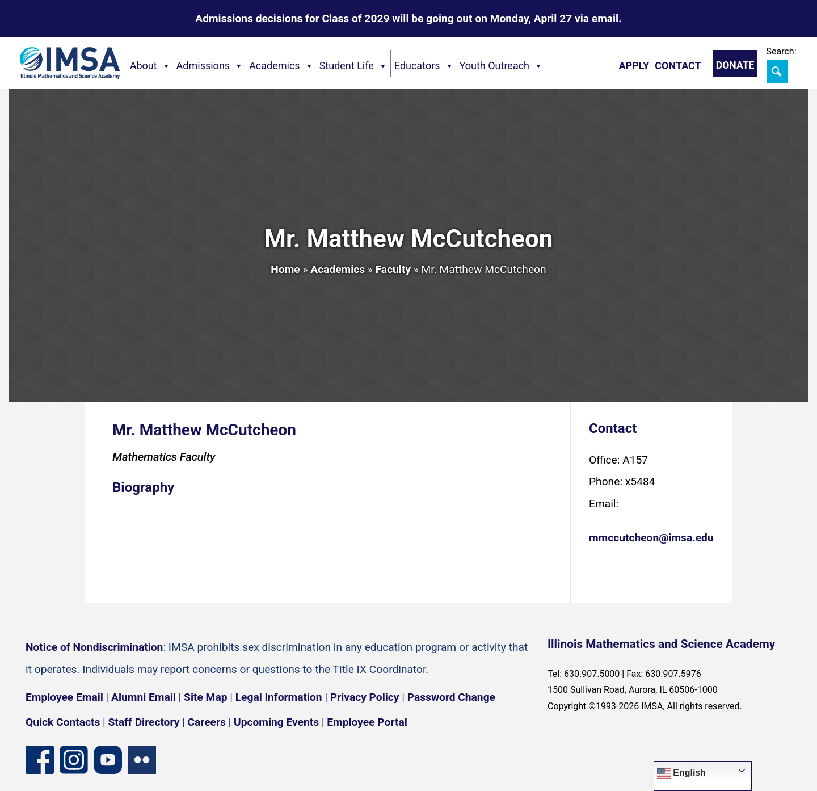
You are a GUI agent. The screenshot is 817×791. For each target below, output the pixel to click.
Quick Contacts (63, 722)
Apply (633, 65)
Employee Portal (367, 722)
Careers (207, 722)
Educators (424, 66)
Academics (281, 66)
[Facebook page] (40, 760)
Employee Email (64, 697)
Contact (678, 65)
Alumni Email (143, 697)
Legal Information (278, 697)
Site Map (205, 697)
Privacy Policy (364, 697)
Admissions (210, 66)
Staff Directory (144, 722)
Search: (782, 51)
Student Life (353, 66)
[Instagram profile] (74, 760)
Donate (735, 65)
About (150, 66)
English (681, 773)
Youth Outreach (502, 66)
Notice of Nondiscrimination (94, 647)
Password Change (451, 697)
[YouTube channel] (108, 760)
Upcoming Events (276, 722)
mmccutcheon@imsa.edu (651, 537)
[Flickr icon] (142, 760)
